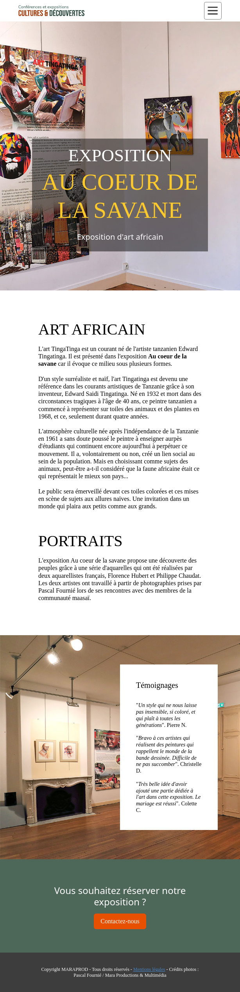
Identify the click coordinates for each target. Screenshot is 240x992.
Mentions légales (149, 969)
